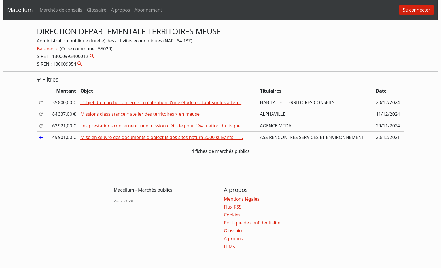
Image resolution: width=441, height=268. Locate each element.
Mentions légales (241, 199)
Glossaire (96, 10)
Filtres (47, 79)
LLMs (229, 246)
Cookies (232, 215)
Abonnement (148, 10)
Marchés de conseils (61, 10)
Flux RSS (232, 207)
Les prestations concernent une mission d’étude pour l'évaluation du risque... (162, 126)
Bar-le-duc (48, 49)
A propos (120, 10)
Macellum (20, 10)
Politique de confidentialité (252, 223)
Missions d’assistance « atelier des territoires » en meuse (140, 114)
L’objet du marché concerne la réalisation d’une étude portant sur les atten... (160, 102)
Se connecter (416, 10)
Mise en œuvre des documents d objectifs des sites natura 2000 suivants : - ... (161, 137)
